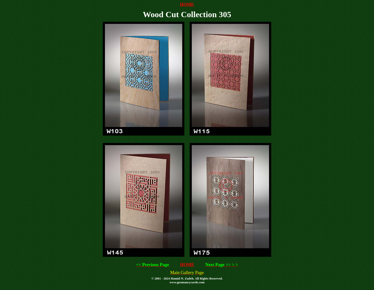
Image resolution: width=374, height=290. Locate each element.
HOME (187, 4)
